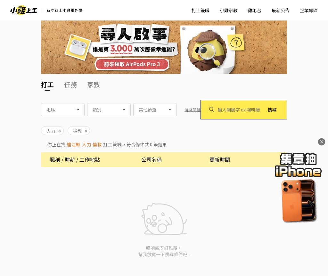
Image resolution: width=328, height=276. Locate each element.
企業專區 (309, 10)
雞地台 (254, 10)
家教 (93, 84)
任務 (70, 84)
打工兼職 (200, 10)
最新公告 (281, 10)
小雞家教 (229, 10)
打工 (47, 84)
